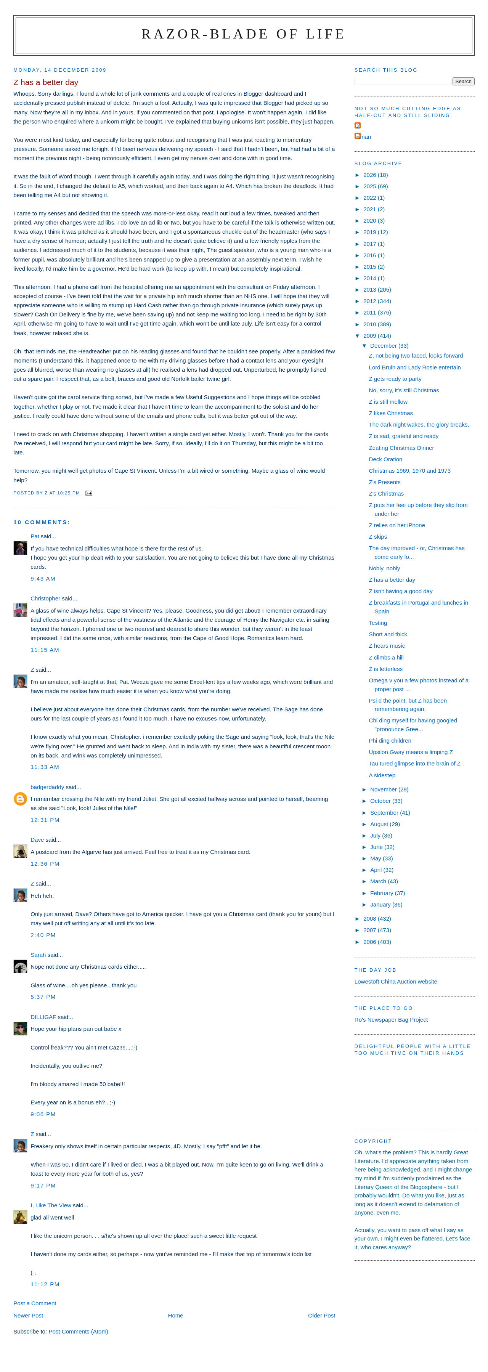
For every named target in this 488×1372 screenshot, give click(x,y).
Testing (378, 622)
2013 (370, 289)
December (384, 345)
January (381, 904)
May (376, 858)
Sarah (38, 955)
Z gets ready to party (395, 378)
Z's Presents (385, 482)
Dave (37, 839)
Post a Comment (34, 1303)
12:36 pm (45, 863)
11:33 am (44, 767)
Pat (34, 536)
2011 (370, 312)
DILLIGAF (43, 1017)
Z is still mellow (388, 401)
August (380, 824)
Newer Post (28, 1315)
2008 (370, 918)
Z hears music (387, 645)
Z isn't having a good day (401, 591)
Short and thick (388, 634)
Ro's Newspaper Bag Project (391, 1019)
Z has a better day (392, 579)
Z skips (378, 536)
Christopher (45, 598)
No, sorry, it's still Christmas (404, 390)
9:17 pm (43, 1185)
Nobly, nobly (384, 568)
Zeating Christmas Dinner (401, 447)
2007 (370, 930)
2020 (370, 220)
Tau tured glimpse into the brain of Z (415, 763)
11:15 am (44, 650)
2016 (370, 255)
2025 (370, 186)
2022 (370, 197)
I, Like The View (50, 1205)
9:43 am (43, 578)
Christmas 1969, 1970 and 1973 (410, 470)
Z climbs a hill (386, 657)
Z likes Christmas (391, 413)
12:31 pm (45, 820)
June (377, 847)
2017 (370, 244)
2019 (370, 232)
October (381, 801)
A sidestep (382, 775)
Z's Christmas (386, 493)
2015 (370, 266)
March (379, 881)
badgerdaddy (47, 787)
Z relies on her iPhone (397, 525)
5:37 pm (43, 996)
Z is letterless (386, 669)
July (376, 835)
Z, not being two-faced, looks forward (416, 355)
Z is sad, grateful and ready (404, 436)
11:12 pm (45, 1284)
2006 (370, 942)
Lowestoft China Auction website (396, 981)
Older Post (321, 1315)
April (376, 870)
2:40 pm (43, 935)
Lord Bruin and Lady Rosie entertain (415, 367)
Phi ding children (390, 740)
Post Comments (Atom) (78, 1331)
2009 (370, 335)
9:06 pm (43, 1114)
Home (175, 1315)
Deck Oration (386, 459)
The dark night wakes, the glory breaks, (419, 424)
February (382, 893)
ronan (363, 136)
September (385, 812)
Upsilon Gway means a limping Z (411, 752)
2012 (370, 301)
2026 (370, 175)
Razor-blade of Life (244, 34)
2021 (370, 209)
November (384, 789)
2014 (370, 278)
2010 (370, 324)
